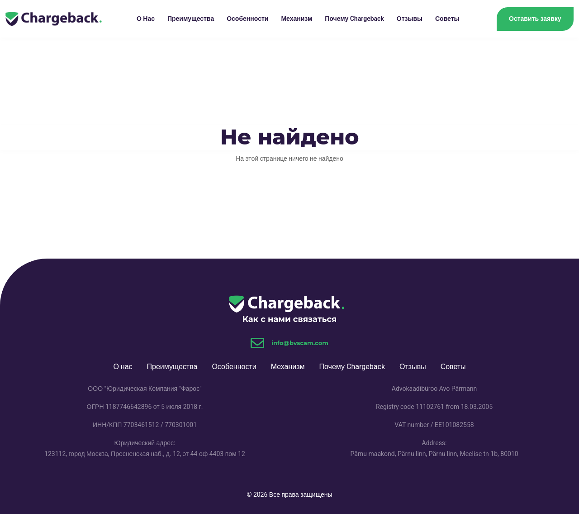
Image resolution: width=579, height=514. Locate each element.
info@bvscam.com (299, 342)
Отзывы (409, 19)
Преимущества (190, 19)
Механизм (296, 19)
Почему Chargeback (354, 19)
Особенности (247, 19)
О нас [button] (146, 19)
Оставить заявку (535, 18)
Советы (447, 19)
